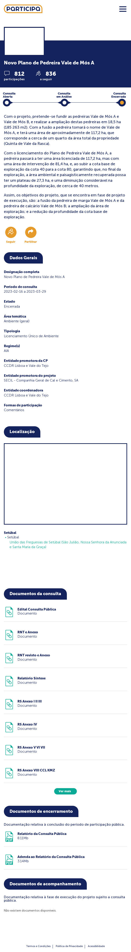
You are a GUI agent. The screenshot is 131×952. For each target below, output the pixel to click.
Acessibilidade (96, 946)
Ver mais (65, 791)
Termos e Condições (38, 946)
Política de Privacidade (69, 946)
